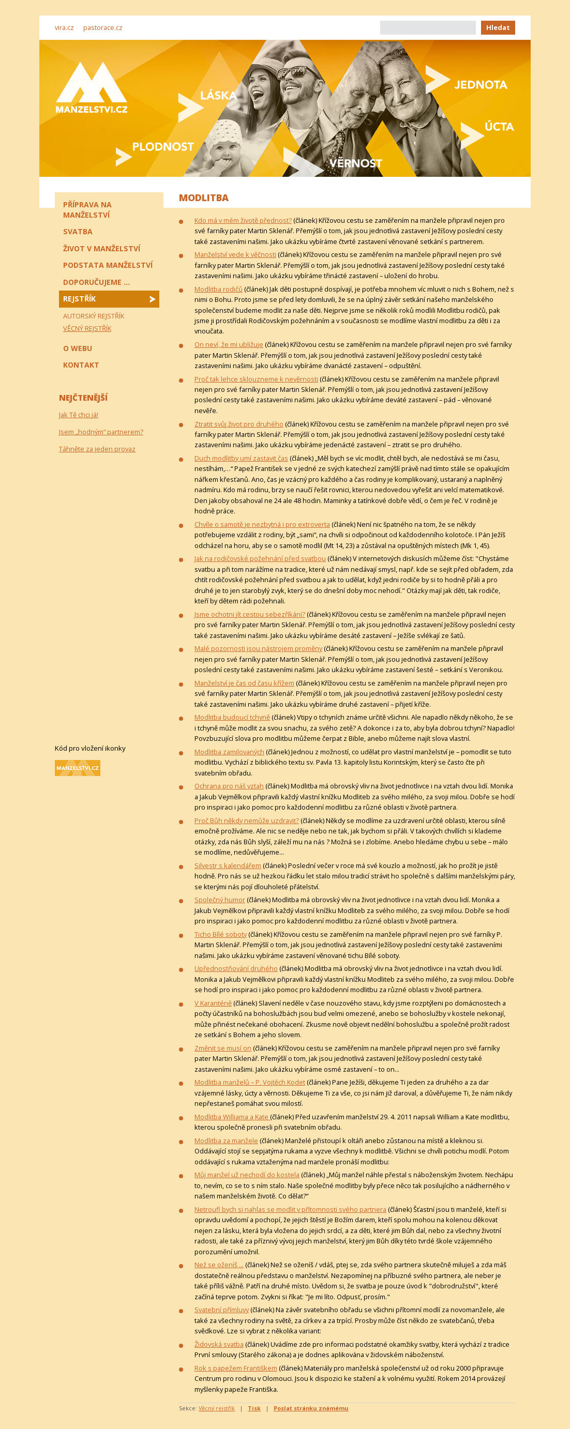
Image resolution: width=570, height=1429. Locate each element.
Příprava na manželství (87, 210)
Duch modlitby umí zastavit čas (241, 458)
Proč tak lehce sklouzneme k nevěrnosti (256, 379)
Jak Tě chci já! (78, 414)
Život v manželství (101, 248)
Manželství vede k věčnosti (235, 254)
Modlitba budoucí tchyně (232, 717)
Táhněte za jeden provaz (97, 448)
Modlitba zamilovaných (229, 751)
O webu (77, 348)
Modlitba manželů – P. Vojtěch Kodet (249, 1082)
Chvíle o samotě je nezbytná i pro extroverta (262, 524)
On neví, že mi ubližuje (228, 344)
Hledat (498, 27)
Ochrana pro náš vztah (229, 785)
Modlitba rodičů (218, 289)
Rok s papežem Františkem (235, 1368)
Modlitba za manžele (226, 1140)
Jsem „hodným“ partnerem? (101, 431)
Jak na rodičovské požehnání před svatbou (260, 558)
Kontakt (81, 365)
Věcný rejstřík (217, 1408)
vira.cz (64, 27)
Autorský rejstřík (93, 316)
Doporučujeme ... (96, 282)
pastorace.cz (103, 27)
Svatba (78, 231)
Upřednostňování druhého (236, 968)
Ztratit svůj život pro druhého (238, 424)
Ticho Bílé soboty (220, 934)
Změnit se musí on (222, 1048)
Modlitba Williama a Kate (232, 1116)
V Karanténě (213, 1003)
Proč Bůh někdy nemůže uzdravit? (246, 820)
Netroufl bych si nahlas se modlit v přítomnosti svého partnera (290, 1209)
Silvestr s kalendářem (227, 865)
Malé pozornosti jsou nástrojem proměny (258, 648)
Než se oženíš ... (219, 1264)
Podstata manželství (108, 265)
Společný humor (219, 899)
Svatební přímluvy (221, 1309)
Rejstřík (79, 298)
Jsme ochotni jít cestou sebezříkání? (249, 614)
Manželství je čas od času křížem (244, 683)
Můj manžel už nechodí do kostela (246, 1174)
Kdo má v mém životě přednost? (243, 220)
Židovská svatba (219, 1344)
